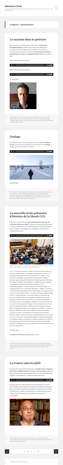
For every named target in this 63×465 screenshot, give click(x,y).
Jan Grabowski (19, 347)
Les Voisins (37, 347)
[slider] (29, 65)
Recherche (35, 343)
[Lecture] (11, 65)
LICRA (42, 120)
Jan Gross (26, 347)
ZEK (34, 198)
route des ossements (21, 197)
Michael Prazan (39, 195)
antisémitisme (13, 119)
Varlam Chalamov (27, 198)
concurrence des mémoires (17, 439)
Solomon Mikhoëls (36, 197)
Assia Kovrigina (41, 192)
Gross (44, 345)
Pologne (43, 347)
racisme (21, 122)
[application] (31, 65)
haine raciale (36, 119)
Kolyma (17, 195)
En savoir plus (14, 79)
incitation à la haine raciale (16, 120)
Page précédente (7, 451)
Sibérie (29, 197)
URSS (21, 198)
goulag (41, 193)
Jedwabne (31, 347)
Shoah (47, 347)
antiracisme (46, 117)
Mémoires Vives (13, 6)
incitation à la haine (45, 119)
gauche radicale (40, 439)
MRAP (16, 122)
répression (12, 197)
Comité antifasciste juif (23, 193)
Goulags (15, 136)
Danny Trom (27, 439)
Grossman (12, 195)
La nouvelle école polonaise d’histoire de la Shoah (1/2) (28, 214)
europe (33, 439)
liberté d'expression (32, 120)
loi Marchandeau (48, 120)
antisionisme (20, 119)
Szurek (11, 348)
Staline (43, 197)
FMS (33, 345)
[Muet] (47, 65)
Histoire (31, 117)
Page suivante (56, 451)
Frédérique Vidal (38, 345)
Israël (25, 120)
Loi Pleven (12, 122)
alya (39, 438)
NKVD (45, 195)
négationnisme (37, 117)
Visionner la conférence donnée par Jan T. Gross (24, 334)
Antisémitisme (24, 117)
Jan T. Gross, (20, 280)
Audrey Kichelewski (45, 343)
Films (29, 192)
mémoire (32, 195)
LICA (39, 120)
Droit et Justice (23, 345)
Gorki (37, 193)
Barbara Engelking (14, 345)
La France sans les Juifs (25, 363)
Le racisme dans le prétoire (28, 39)
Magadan (27, 195)
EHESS (29, 345)
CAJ (47, 192)
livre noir (22, 195)
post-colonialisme (21, 441)
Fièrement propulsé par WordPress (19, 461)
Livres (34, 438)
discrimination (28, 119)
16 (38, 450)
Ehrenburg (32, 193)
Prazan (49, 195)
